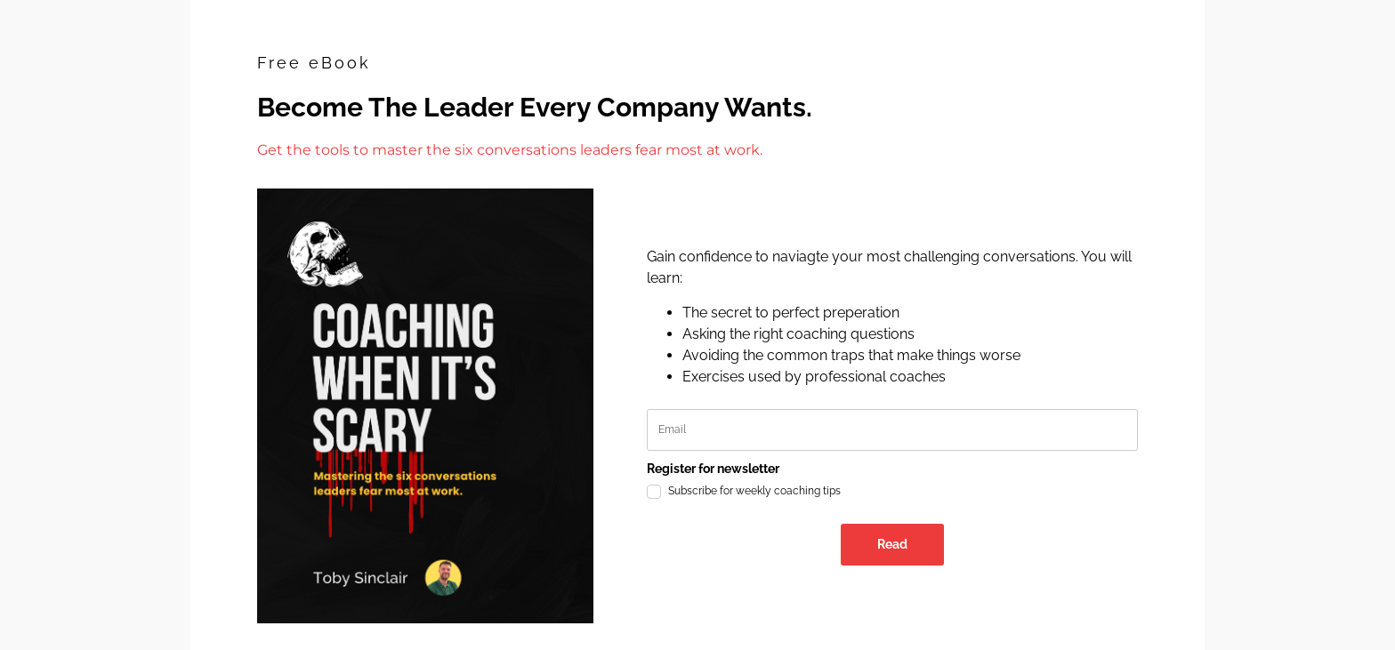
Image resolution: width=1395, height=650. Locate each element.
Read (892, 544)
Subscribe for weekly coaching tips (754, 491)
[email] (893, 430)
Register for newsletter (713, 468)
